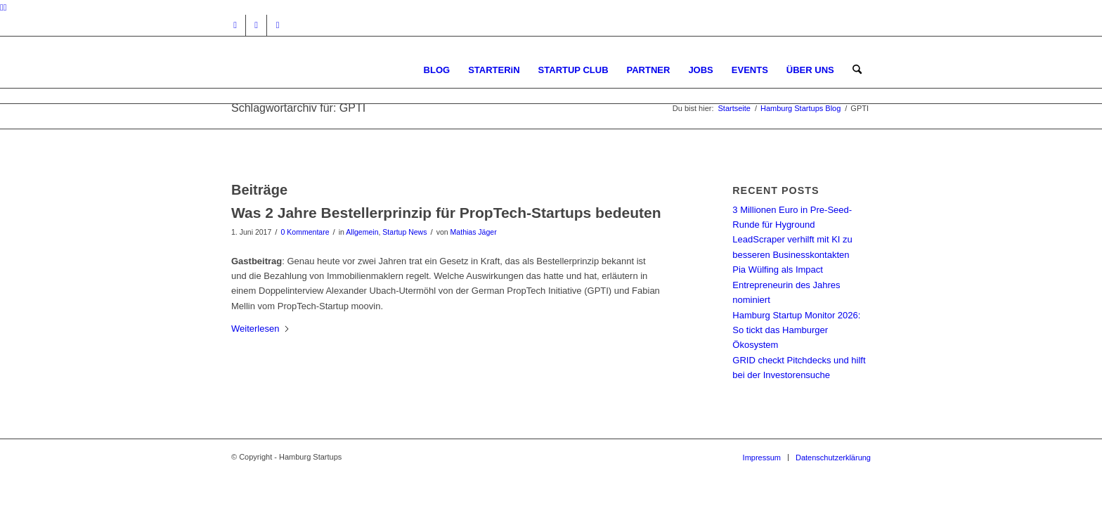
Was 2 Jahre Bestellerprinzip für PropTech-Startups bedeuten (446, 213)
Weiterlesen (260, 328)
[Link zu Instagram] (235, 25)
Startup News (404, 232)
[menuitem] (437, 70)
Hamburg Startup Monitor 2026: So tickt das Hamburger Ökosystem (796, 330)
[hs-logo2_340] (336, 70)
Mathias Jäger (473, 232)
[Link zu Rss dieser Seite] (277, 25)
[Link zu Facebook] (256, 25)
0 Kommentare (305, 232)
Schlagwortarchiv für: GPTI (298, 108)
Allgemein (362, 232)
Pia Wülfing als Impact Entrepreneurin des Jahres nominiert (786, 284)
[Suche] (857, 70)
